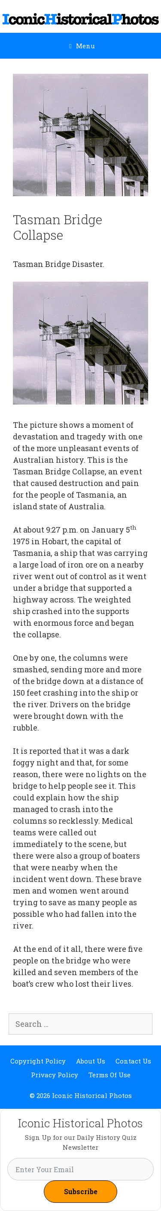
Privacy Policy (54, 1074)
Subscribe (80, 1191)
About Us (90, 1061)
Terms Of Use (109, 1074)
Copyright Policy (38, 1061)
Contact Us (133, 1061)
